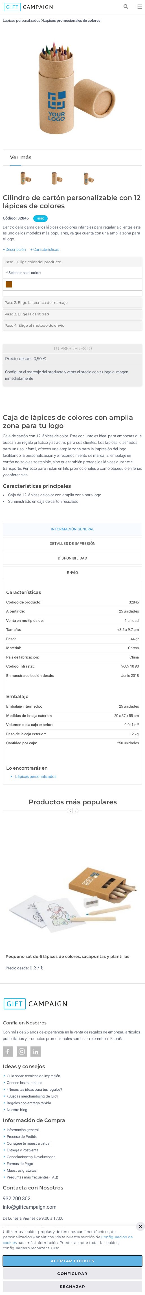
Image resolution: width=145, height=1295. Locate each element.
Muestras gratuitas (21, 1170)
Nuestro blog (17, 1110)
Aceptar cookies (72, 1261)
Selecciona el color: (23, 273)
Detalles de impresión (72, 543)
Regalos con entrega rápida (29, 1103)
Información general (23, 1130)
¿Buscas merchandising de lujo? (32, 1096)
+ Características (44, 249)
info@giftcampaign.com (29, 1207)
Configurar (72, 1273)
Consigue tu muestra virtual (28, 1143)
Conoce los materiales (24, 1083)
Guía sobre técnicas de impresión (33, 1076)
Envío (72, 572)
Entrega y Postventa (22, 1150)
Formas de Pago (20, 1164)
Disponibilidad (72, 558)
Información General (72, 529)
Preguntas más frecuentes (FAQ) (32, 1177)
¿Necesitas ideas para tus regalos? (34, 1089)
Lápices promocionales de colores (71, 20)
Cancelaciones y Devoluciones (31, 1157)
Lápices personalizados (21, 20)
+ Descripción (14, 249)
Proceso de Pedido (22, 1136)
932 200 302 (16, 1198)
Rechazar (72, 1286)
